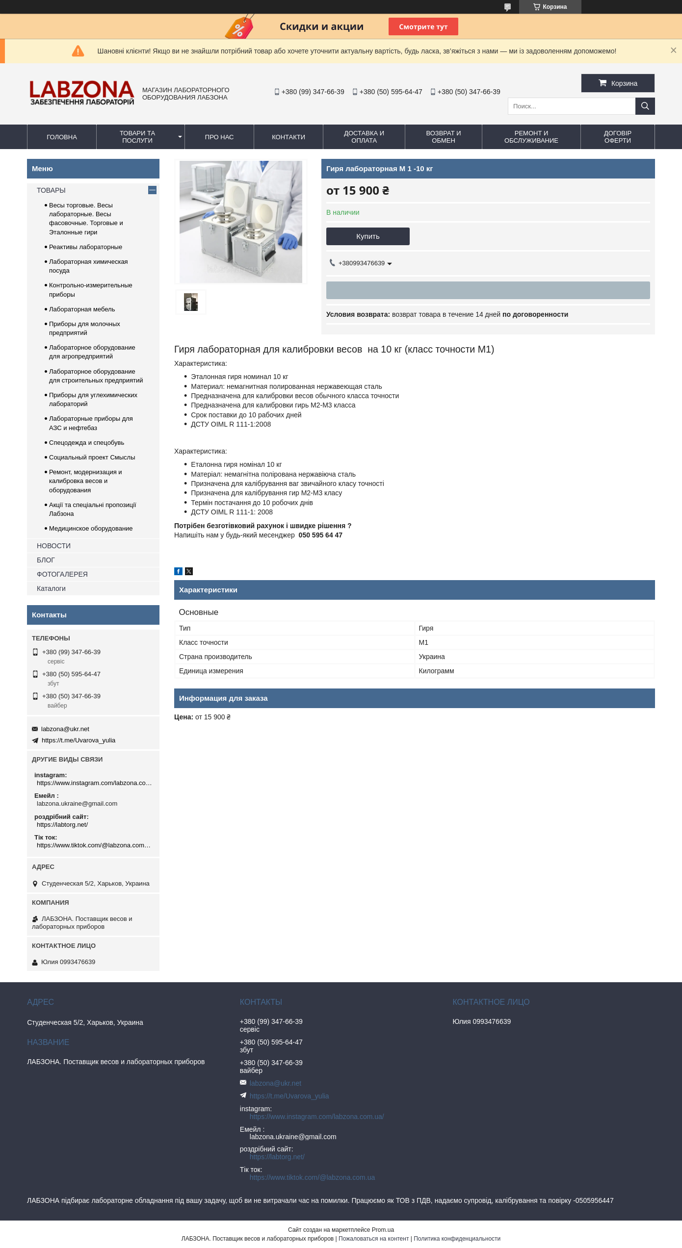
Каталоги (51, 588)
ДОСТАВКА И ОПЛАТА (364, 136)
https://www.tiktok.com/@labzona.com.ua (94, 845)
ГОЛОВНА (62, 137)
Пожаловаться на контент (374, 1238)
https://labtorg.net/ (62, 824)
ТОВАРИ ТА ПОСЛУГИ (137, 136)
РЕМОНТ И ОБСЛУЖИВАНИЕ (531, 136)
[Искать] (645, 106)
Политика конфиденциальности (457, 1238)
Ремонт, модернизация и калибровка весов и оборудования (85, 480)
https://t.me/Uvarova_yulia (78, 740)
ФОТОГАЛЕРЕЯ (62, 574)
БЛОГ (46, 560)
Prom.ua (383, 1229)
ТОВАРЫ (51, 190)
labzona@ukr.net (65, 729)
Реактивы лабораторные (85, 247)
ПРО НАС (219, 137)
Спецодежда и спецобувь (86, 442)
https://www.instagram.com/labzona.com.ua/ (94, 783)
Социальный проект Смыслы (92, 457)
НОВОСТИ (54, 546)
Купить (367, 236)
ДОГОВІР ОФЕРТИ (617, 136)
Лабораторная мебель (82, 309)
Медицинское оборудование (91, 528)
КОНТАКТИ (288, 137)
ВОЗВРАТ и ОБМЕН (443, 136)
